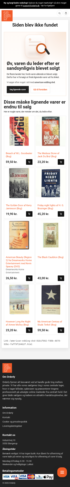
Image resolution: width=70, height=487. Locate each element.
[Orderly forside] (7, 15)
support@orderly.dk (31, 5)
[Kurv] (65, 13)
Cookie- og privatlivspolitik (14, 421)
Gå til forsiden (40, 89)
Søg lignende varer (17, 89)
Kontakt (6, 417)
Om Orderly (7, 413)
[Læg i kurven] (29, 162)
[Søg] (59, 13)
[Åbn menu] (62, 472)
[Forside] (7, 368)
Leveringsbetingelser (12, 426)
